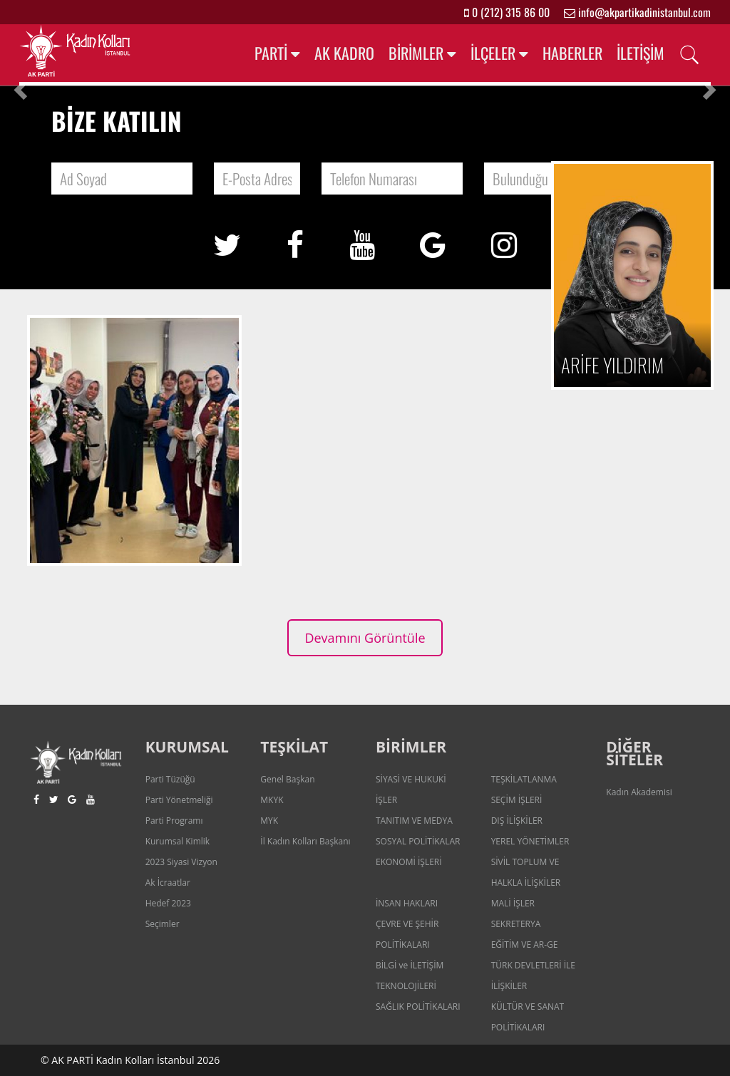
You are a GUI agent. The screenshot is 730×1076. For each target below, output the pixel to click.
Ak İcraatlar (167, 882)
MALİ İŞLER (513, 903)
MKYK (271, 800)
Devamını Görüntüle (364, 637)
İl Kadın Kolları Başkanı (305, 841)
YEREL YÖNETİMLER (530, 841)
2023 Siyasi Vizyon (181, 862)
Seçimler (162, 924)
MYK (269, 820)
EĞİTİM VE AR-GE (524, 944)
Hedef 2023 (168, 903)
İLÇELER (493, 52)
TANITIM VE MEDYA (414, 820)
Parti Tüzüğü (170, 779)
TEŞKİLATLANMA (524, 779)
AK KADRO (344, 52)
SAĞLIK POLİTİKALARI (418, 1006)
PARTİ (271, 52)
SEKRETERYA (516, 924)
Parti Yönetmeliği (179, 800)
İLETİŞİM (640, 52)
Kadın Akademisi (639, 792)
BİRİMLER (416, 52)
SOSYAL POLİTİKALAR (418, 841)
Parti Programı (174, 820)
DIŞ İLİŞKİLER (517, 820)
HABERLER (572, 52)
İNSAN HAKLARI (407, 903)
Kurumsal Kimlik (177, 841)
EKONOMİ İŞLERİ (409, 862)
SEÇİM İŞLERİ (517, 800)
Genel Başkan (287, 779)
